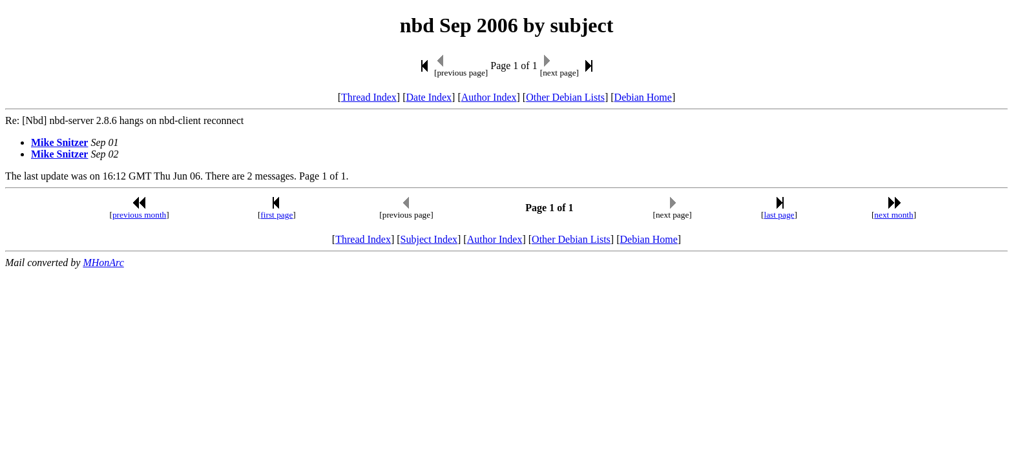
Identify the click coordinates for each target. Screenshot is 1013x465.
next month (893, 215)
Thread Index (369, 97)
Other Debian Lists (565, 97)
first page (276, 215)
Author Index (489, 97)
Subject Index (429, 239)
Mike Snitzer (59, 142)
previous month (139, 215)
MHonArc (103, 262)
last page (779, 215)
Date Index (429, 97)
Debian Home (643, 97)
